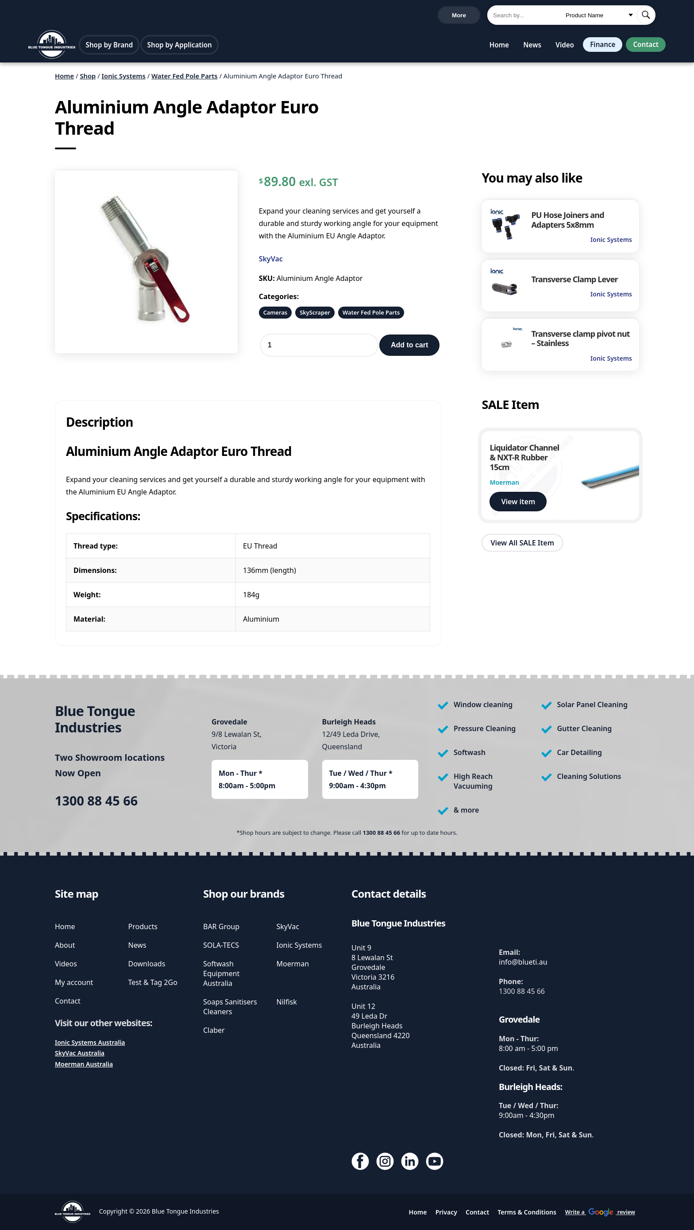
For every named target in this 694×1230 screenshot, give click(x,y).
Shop (88, 78)
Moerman (293, 964)
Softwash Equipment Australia (221, 973)
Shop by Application (180, 46)
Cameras (275, 315)
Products (143, 926)
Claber (214, 1030)
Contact (645, 46)
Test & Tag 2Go (152, 982)
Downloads (147, 964)
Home (495, 46)
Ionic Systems (124, 78)
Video (561, 46)
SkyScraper (315, 315)
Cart (465, 16)
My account (74, 982)
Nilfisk (287, 1002)
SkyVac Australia (79, 1053)
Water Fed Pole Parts (184, 78)
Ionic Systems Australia (90, 1042)
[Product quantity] (319, 347)
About (65, 945)
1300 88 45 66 (52, 16)
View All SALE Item (522, 545)
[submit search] (646, 16)
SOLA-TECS (221, 945)
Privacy (446, 1212)
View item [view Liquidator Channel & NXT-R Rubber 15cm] (518, 504)
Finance (600, 46)
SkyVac (271, 261)
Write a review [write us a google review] (215, 15)
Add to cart (409, 347)
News (529, 46)
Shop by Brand (110, 46)
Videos (66, 964)
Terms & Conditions (526, 1212)
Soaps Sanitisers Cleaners (230, 1006)
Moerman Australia (84, 1064)
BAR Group (221, 926)
